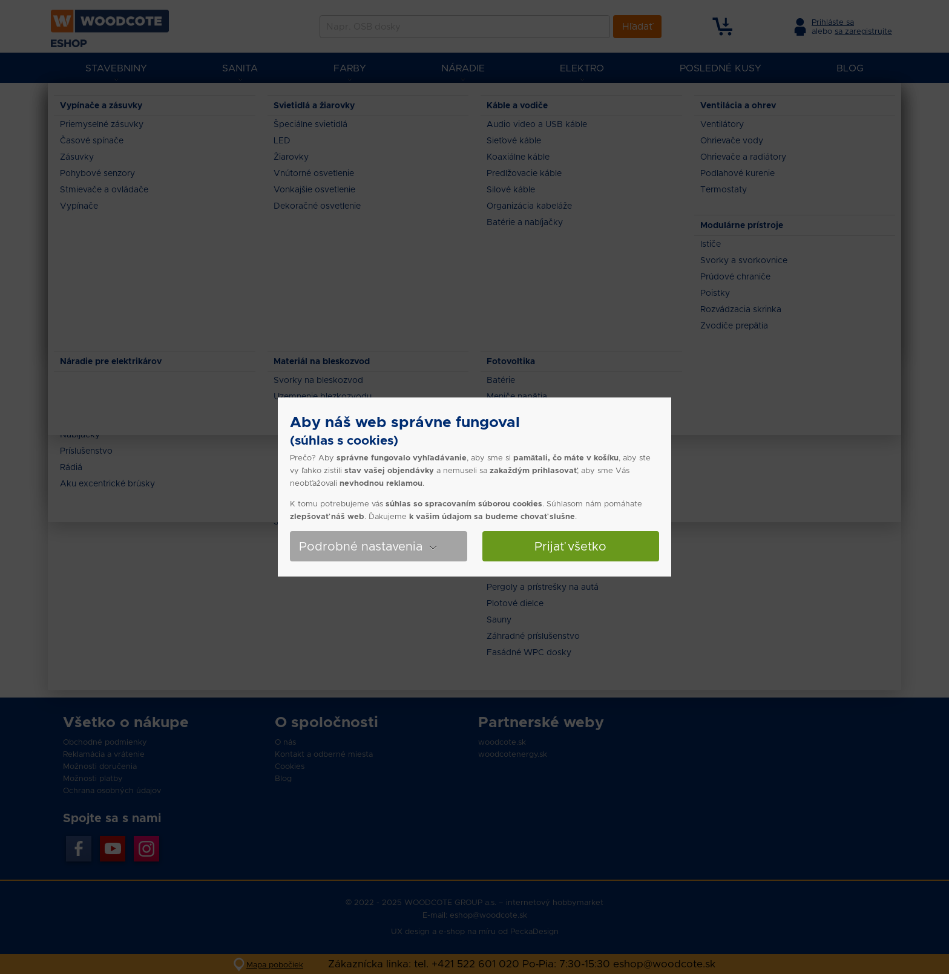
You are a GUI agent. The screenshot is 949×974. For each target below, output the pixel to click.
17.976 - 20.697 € (123, 228)
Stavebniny (171, 102)
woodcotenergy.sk (512, 754)
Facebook (78, 848)
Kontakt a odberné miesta (324, 754)
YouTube (112, 848)
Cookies (289, 766)
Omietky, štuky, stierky (435, 102)
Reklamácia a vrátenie (104, 754)
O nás (285, 742)
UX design (410, 931)
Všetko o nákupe (126, 722)
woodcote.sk (502, 742)
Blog (283, 778)
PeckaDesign (534, 931)
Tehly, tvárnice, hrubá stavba (256, 102)
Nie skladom (116, 323)
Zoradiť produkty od (850, 259)
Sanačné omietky (520, 102)
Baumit (106, 375)
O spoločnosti (326, 722)
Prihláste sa (833, 22)
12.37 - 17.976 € (120, 213)
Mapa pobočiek (274, 964)
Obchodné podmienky (105, 742)
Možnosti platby (93, 778)
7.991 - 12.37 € (118, 198)
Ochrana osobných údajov (112, 790)
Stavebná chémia (351, 102)
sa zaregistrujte (863, 31)
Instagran (146, 848)
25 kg (103, 442)
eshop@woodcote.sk (488, 915)
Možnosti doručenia (100, 766)
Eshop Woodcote (106, 102)
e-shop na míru (467, 931)
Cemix (102, 390)
